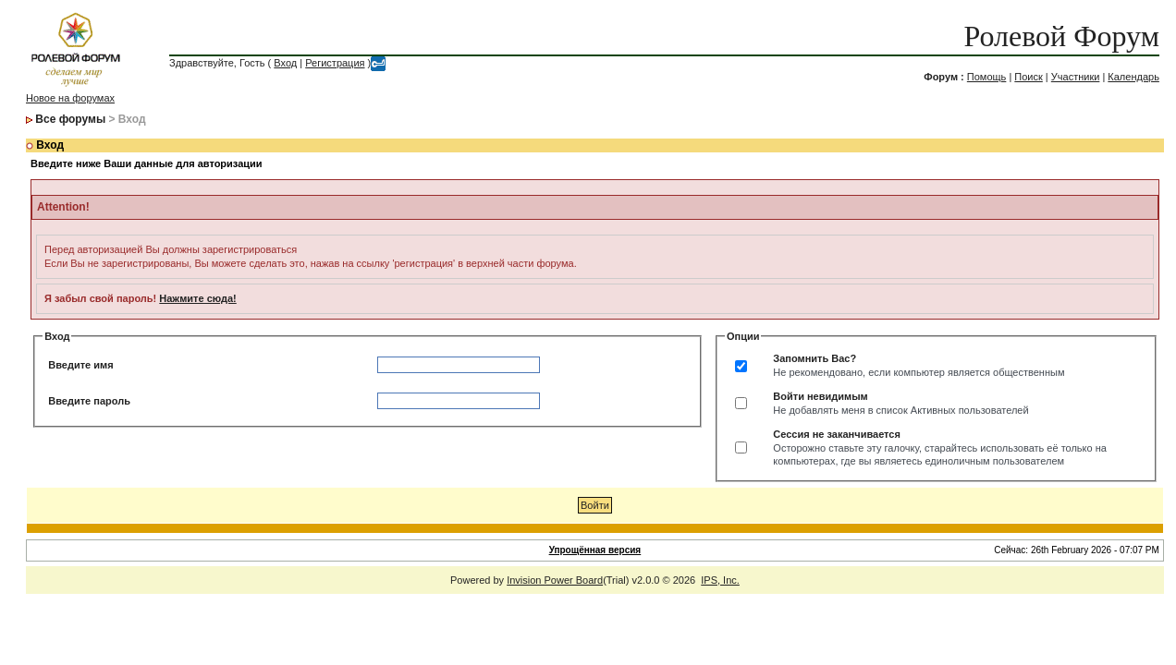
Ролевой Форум (1060, 36)
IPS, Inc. (720, 580)
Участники (1075, 76)
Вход (285, 62)
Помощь (987, 76)
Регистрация (334, 62)
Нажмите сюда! (197, 298)
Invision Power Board (555, 580)
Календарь (1133, 76)
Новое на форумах (70, 97)
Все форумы (70, 119)
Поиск (1028, 76)
